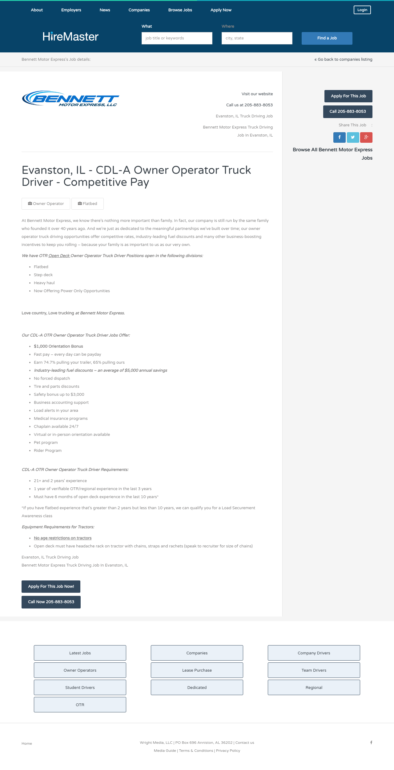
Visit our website (257, 94)
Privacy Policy (228, 750)
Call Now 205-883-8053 (51, 602)
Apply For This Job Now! (51, 586)
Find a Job (327, 38)
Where (228, 26)
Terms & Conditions (196, 750)
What (147, 26)
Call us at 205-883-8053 (249, 105)
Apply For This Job (348, 96)
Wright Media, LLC (156, 742)
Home (27, 743)
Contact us (244, 742)
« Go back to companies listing (343, 59)
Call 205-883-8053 (348, 111)
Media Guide (165, 750)
